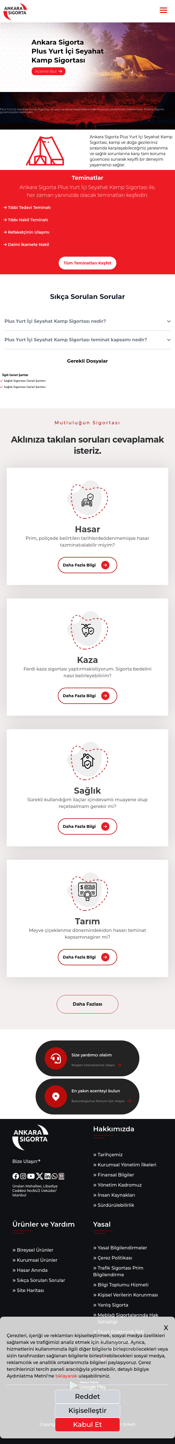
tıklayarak (66, 1376)
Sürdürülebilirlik (113, 1205)
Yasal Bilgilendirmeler (120, 1247)
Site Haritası (28, 1290)
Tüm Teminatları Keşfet (87, 263)
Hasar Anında (30, 1270)
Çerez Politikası (112, 1258)
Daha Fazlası (87, 1004)
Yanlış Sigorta (110, 1305)
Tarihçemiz (108, 1154)
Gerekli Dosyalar (87, 361)
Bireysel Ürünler (32, 1250)
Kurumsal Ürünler (34, 1260)
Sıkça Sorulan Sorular (38, 1280)
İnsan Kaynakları (114, 1195)
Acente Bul (48, 71)
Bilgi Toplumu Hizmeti (121, 1285)
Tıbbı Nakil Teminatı (25, 219)
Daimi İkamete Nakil (26, 244)
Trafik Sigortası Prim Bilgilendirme (118, 1271)
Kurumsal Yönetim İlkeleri (124, 1164)
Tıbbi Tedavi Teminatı (27, 207)
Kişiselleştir (87, 1410)
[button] (163, 10)
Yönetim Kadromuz (117, 1185)
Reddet (87, 1396)
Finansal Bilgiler (113, 1175)
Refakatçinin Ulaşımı (26, 232)
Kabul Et (87, 1424)
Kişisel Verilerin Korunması (125, 1295)
